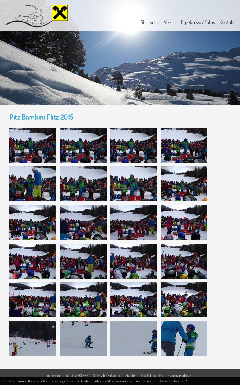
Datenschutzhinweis (171, 381)
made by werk (180, 376)
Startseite (149, 22)
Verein (170, 22)
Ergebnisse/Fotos (198, 22)
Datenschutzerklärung (107, 376)
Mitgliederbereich (152, 376)
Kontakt (227, 22)
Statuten (131, 376)
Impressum (54, 376)
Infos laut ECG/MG (77, 376)
